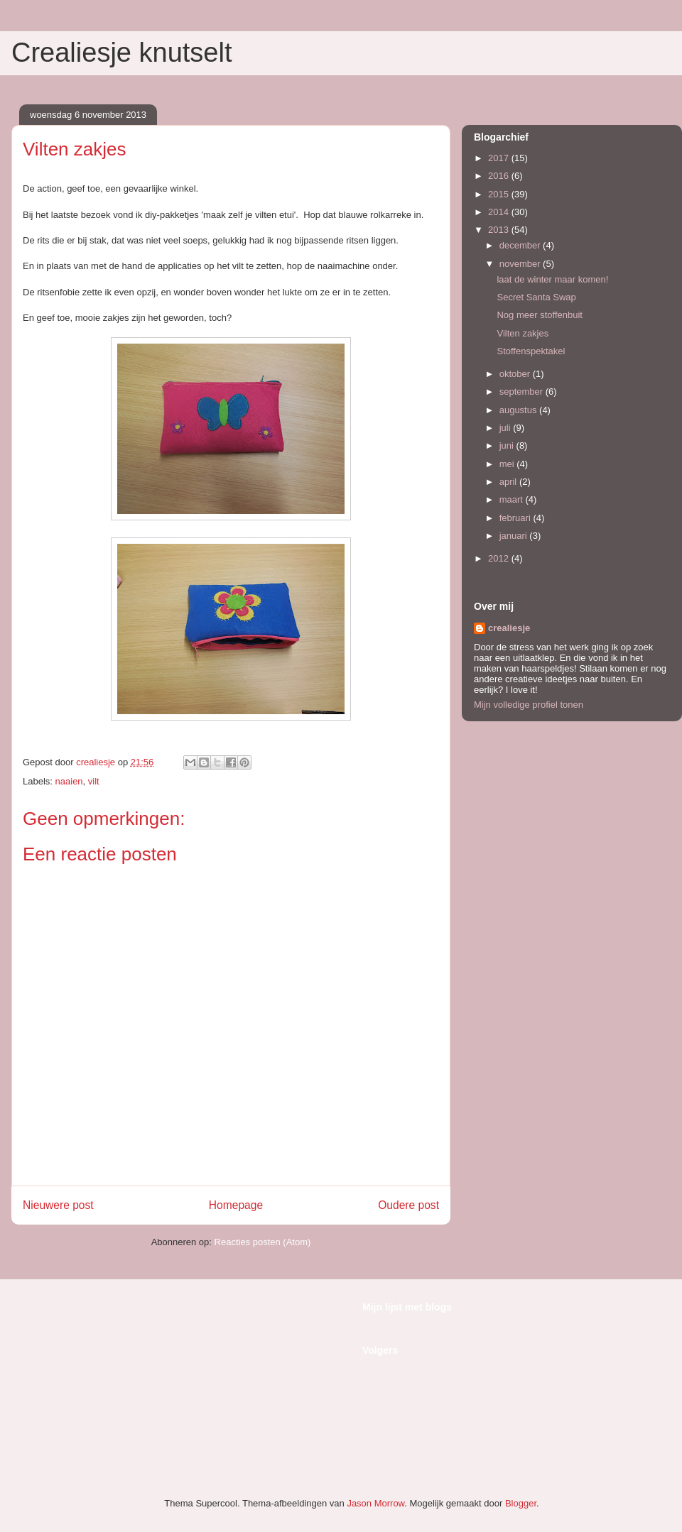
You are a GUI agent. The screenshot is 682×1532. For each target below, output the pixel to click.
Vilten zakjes (522, 333)
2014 (500, 212)
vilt (93, 781)
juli (506, 427)
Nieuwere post (58, 1205)
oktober (516, 373)
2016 (500, 175)
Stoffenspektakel (531, 351)
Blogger (520, 1503)
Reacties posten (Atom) (263, 1242)
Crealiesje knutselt (121, 52)
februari (516, 518)
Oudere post (408, 1205)
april (509, 481)
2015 (500, 194)
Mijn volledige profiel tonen (528, 704)
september (522, 391)
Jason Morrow (375, 1503)
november (521, 263)
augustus (519, 410)
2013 (500, 229)
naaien (69, 781)
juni (507, 445)
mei (508, 464)
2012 (500, 558)
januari (514, 535)
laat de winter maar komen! (552, 279)
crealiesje (509, 628)
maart (512, 499)
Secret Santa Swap (536, 297)
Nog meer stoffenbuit (539, 315)
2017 (500, 158)
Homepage (236, 1205)
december (521, 245)
